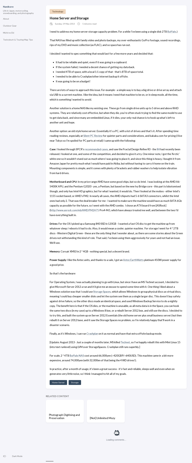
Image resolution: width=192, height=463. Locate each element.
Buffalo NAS (77, 355)
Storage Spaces (102, 291)
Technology (57, 11)
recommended (93, 149)
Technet (125, 342)
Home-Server (58, 382)
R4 (158, 149)
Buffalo (171, 31)
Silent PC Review (92, 135)
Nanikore (8, 6)
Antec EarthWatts (133, 260)
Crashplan (92, 333)
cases (105, 149)
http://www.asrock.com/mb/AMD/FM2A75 (74, 210)
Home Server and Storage (69, 18)
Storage (75, 382)
